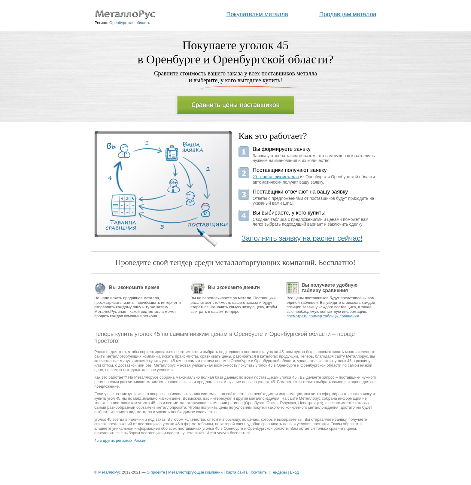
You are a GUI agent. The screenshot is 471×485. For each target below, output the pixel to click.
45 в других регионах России (120, 440)
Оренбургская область (129, 22)
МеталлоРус (109, 472)
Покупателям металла (257, 14)
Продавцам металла (347, 14)
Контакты (259, 472)
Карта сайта (237, 472)
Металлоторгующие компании (195, 472)
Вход (294, 472)
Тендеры (279, 472)
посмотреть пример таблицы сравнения (323, 316)
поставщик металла (276, 176)
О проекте (156, 472)
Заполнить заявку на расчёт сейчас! (302, 238)
